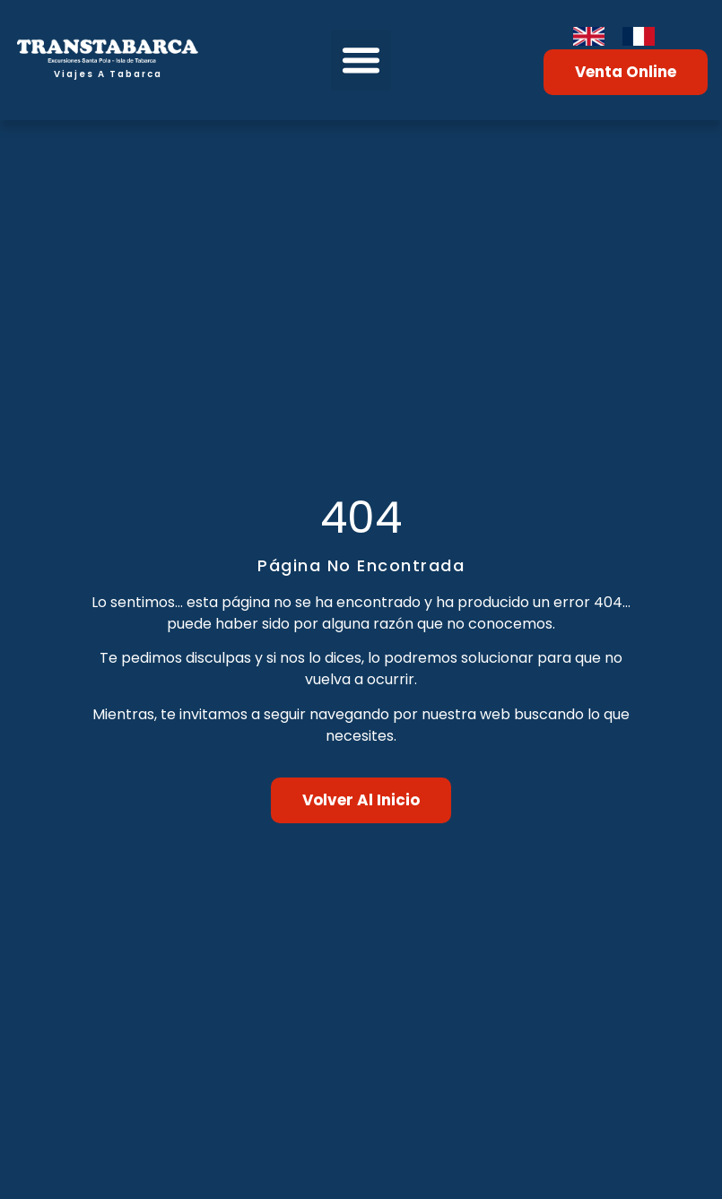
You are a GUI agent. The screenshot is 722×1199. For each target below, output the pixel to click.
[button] (361, 60)
